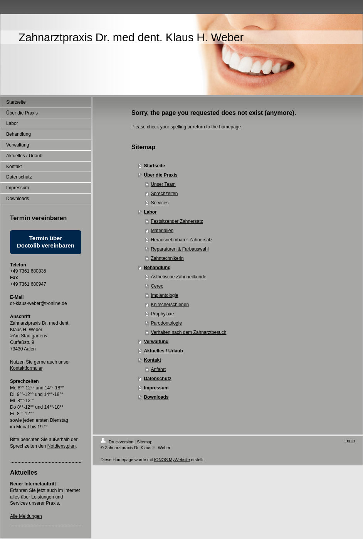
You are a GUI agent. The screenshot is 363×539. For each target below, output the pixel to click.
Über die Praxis (160, 175)
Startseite (154, 165)
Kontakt (152, 360)
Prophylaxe (162, 314)
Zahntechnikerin (167, 258)
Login (350, 440)
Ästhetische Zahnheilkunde (178, 277)
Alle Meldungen (26, 516)
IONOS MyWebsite (172, 459)
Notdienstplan (61, 446)
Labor (150, 212)
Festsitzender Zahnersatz (177, 221)
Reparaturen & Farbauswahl (179, 249)
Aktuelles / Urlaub (163, 351)
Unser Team (163, 184)
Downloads (156, 397)
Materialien (162, 230)
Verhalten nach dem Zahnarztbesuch (188, 332)
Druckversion (117, 442)
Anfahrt (158, 369)
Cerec (157, 286)
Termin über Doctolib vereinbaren (45, 242)
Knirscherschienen (170, 304)
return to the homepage (217, 127)
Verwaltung (156, 341)
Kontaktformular (26, 368)
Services (159, 202)
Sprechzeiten (164, 193)
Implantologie (164, 295)
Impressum (156, 388)
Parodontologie (166, 323)
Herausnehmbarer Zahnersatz (181, 240)
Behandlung (157, 267)
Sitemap (144, 442)
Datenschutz (157, 378)
